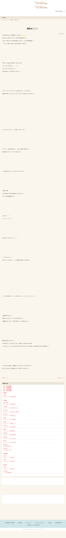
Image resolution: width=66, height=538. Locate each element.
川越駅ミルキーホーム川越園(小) (9, 468)
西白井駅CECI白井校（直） (7, 449)
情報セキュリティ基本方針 (34, 525)
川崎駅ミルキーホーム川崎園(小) (9, 456)
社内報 (49, 522)
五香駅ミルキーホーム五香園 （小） (9, 422)
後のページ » (61, 378)
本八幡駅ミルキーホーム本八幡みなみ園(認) (11, 411)
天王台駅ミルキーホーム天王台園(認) (9, 426)
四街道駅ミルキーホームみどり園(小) (9, 437)
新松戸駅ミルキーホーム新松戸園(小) (9, 414)
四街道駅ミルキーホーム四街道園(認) (9, 434)
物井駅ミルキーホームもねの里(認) (9, 441)
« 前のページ (5, 378)
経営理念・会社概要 (9, 522)
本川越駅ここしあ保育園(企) (7, 471)
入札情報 (20, 522)
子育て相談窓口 (58, 522)
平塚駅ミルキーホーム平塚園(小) (9, 460)
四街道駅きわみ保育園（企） (7, 445)
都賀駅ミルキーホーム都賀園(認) (9, 430)
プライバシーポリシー (40, 522)
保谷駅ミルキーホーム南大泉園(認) (9, 396)
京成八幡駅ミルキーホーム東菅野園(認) (9, 403)
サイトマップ (28, 522)
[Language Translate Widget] (60, 11)
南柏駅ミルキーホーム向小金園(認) (9, 418)
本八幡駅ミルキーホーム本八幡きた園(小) (10, 407)
